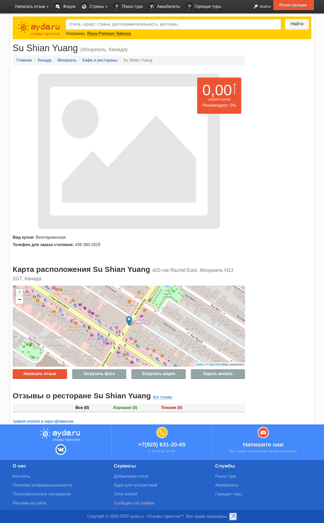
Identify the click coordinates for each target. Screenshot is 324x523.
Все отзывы (162, 397)
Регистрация (294, 5)
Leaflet (199, 364)
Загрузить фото (99, 373)
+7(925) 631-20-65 (161, 444)
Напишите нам (263, 444)
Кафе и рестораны (100, 60)
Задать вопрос (218, 373)
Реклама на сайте (29, 503)
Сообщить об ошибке (134, 503)
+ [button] (19, 292)
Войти (260, 7)
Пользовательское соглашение (42, 494)
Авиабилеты (164, 7)
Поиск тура (128, 7)
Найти (296, 23)
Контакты (21, 476)
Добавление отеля (131, 476)
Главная (24, 60)
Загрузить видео (158, 373)
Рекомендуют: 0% (219, 105)
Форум (64, 7)
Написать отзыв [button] (32, 6)
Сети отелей (125, 494)
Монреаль (67, 60)
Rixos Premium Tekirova (109, 33)
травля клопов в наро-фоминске (43, 421)
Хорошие (125, 407)
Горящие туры (203, 7)
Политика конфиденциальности (42, 485)
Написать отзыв (40, 373)
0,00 (217, 90)
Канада (44, 60)
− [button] (19, 300)
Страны (94, 7)
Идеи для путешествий (135, 485)
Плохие (171, 407)
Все (82, 407)
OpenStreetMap (219, 364)
